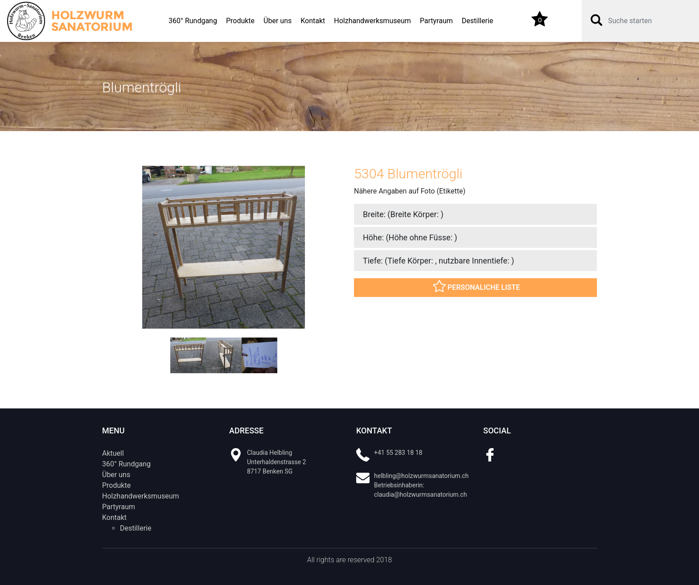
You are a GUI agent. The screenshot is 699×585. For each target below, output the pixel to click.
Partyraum (436, 20)
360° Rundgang (193, 20)
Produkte (240, 20)
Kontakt (312, 20)
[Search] (646, 21)
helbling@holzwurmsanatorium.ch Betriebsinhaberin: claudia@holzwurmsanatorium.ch (421, 485)
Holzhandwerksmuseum (372, 20)
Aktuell (113, 453)
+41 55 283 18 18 (398, 452)
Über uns (277, 20)
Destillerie (477, 20)
